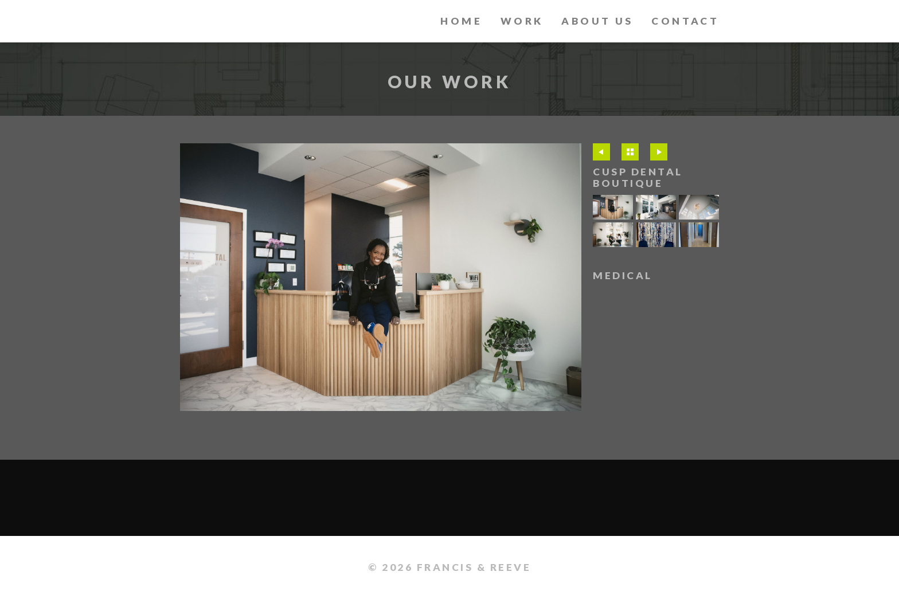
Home (461, 21)
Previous (601, 151)
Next (658, 151)
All (630, 151)
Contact (685, 21)
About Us (597, 21)
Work (522, 21)
